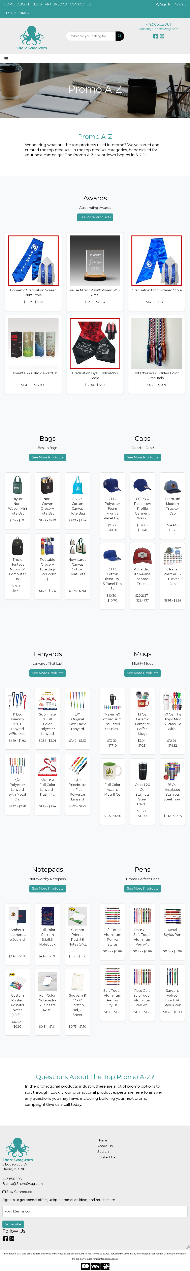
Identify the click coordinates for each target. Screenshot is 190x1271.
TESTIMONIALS (16, 13)
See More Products (95, 217)
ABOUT (23, 4)
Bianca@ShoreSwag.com (158, 29)
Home (102, 1140)
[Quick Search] (91, 36)
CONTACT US (80, 4)
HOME (9, 4)
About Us (105, 1146)
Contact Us (106, 1157)
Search (103, 1152)
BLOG (37, 4)
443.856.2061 (158, 24)
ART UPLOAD (56, 4)
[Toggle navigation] (6, 59)
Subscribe (13, 1224)
